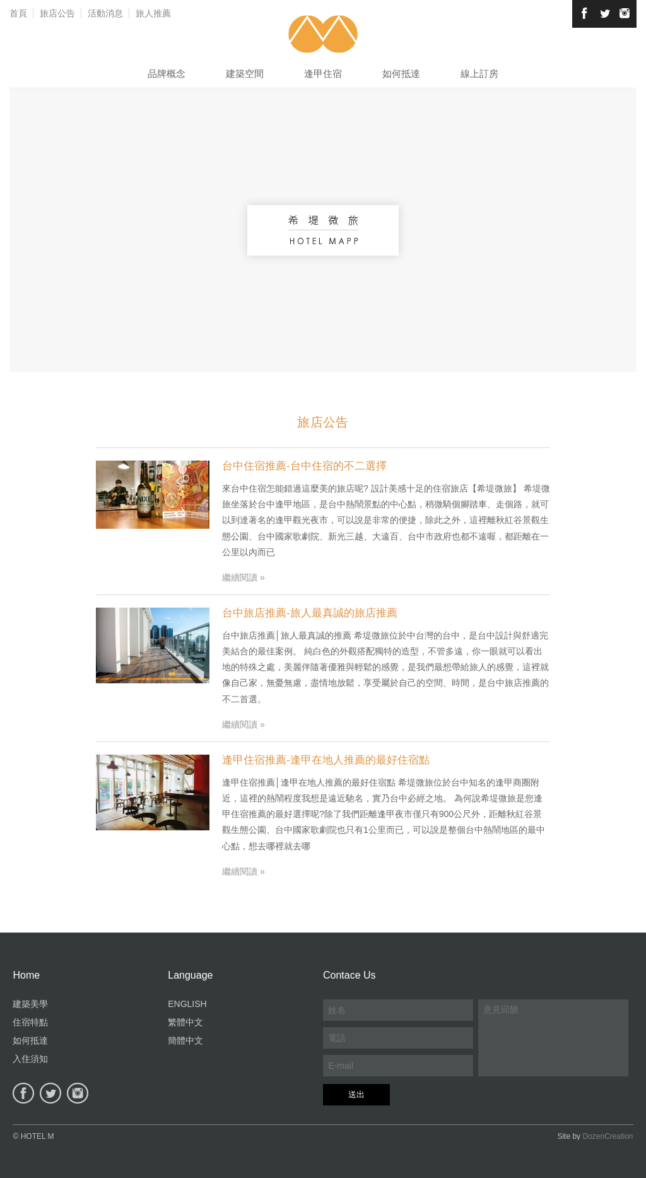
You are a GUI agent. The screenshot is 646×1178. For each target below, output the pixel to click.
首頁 (18, 13)
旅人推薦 (153, 13)
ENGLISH (187, 1004)
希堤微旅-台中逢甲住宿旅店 (323, 34)
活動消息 (105, 13)
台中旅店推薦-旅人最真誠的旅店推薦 (309, 613)
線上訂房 (479, 73)
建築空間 (245, 73)
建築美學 (30, 1004)
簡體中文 (185, 1040)
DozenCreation (607, 1136)
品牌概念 (166, 73)
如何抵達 (401, 73)
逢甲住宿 (323, 73)
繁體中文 (185, 1022)
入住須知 (30, 1059)
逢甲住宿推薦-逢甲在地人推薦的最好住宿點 (326, 760)
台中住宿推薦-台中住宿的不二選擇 (304, 466)
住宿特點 (30, 1022)
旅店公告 (57, 13)
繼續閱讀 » (243, 577)
